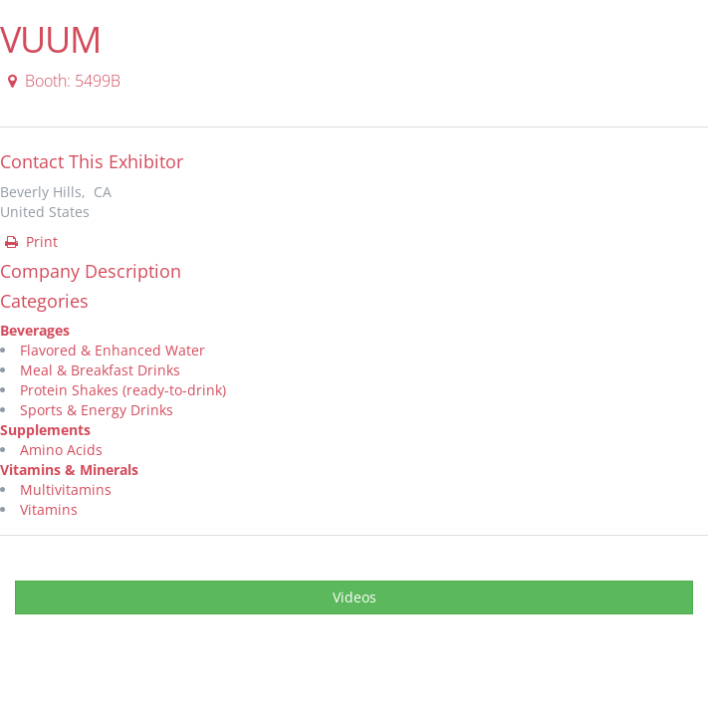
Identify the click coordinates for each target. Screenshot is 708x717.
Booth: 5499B (61, 81)
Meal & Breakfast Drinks (100, 369)
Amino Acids (61, 449)
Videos (354, 597)
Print (30, 241)
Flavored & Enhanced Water (112, 350)
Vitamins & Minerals (69, 469)
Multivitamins (66, 489)
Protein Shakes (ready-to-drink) (123, 389)
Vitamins (49, 509)
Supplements (45, 429)
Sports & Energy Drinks (96, 409)
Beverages (35, 330)
